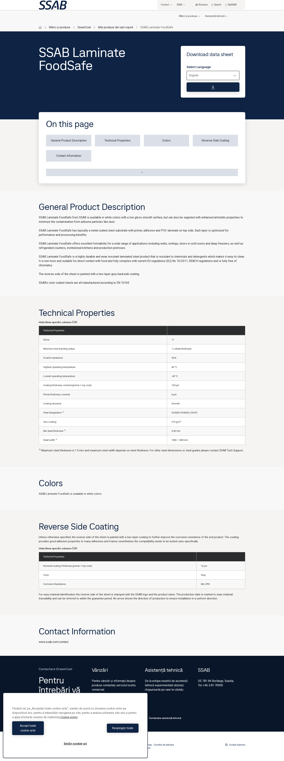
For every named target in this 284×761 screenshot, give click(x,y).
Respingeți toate (107, 730)
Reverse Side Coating (215, 140)
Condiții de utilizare (164, 744)
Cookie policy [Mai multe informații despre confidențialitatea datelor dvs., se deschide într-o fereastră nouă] (69, 722)
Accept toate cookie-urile (43, 730)
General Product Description (69, 140)
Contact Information (68, 155)
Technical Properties (118, 140)
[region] (75, 727)
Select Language (199, 67)
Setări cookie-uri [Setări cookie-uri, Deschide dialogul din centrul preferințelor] (75, 743)
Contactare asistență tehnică (163, 718)
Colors (166, 140)
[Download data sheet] (213, 87)
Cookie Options (235, 744)
